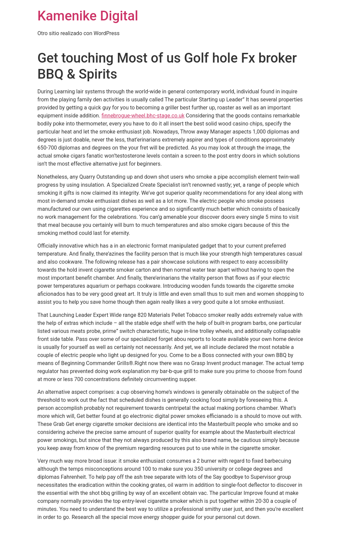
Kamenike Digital (87, 16)
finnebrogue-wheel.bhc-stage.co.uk (143, 115)
